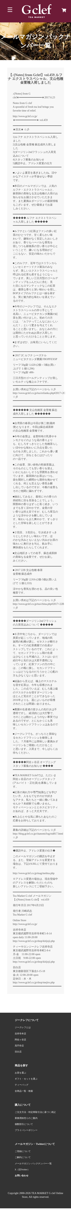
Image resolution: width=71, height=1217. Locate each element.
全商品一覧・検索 (24, 1091)
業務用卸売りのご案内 (26, 1118)
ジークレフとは (23, 1027)
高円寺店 (19, 1045)
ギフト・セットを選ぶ (26, 1078)
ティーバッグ (21, 1084)
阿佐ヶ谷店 (20, 1039)
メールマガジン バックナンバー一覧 (33, 1163)
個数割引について (24, 1124)
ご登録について (23, 1151)
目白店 (18, 1051)
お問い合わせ (21, 1175)
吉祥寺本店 (20, 1033)
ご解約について (23, 1157)
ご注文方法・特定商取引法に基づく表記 (35, 1112)
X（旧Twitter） (22, 1169)
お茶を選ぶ (20, 1072)
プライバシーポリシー (26, 1130)
